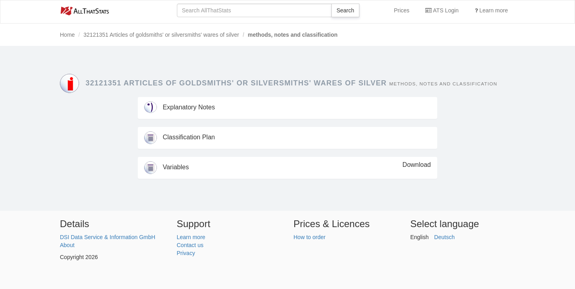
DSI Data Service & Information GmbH (107, 237)
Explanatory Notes (179, 107)
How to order (309, 237)
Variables (166, 167)
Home (67, 35)
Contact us (190, 245)
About (67, 245)
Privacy (186, 253)
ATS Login (441, 10)
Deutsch (444, 237)
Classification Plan (179, 137)
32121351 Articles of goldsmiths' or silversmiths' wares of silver (161, 35)
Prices (401, 10)
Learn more (491, 10)
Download (416, 164)
